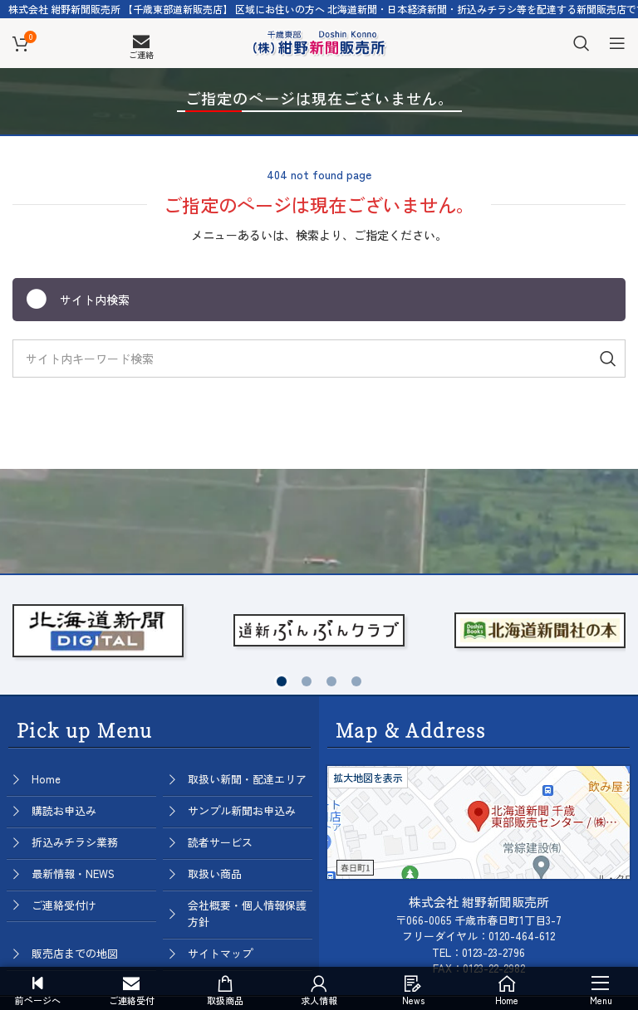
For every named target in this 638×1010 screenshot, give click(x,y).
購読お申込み (64, 810)
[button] (282, 681)
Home (46, 779)
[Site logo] (319, 40)
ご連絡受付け (64, 905)
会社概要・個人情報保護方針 (247, 913)
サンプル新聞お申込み (242, 810)
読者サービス (220, 842)
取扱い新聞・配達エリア (247, 779)
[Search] (581, 43)
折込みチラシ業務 (75, 842)
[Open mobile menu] (617, 43)
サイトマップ (220, 953)
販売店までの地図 (75, 953)
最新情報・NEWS (73, 873)
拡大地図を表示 (368, 777)
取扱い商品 (215, 873)
